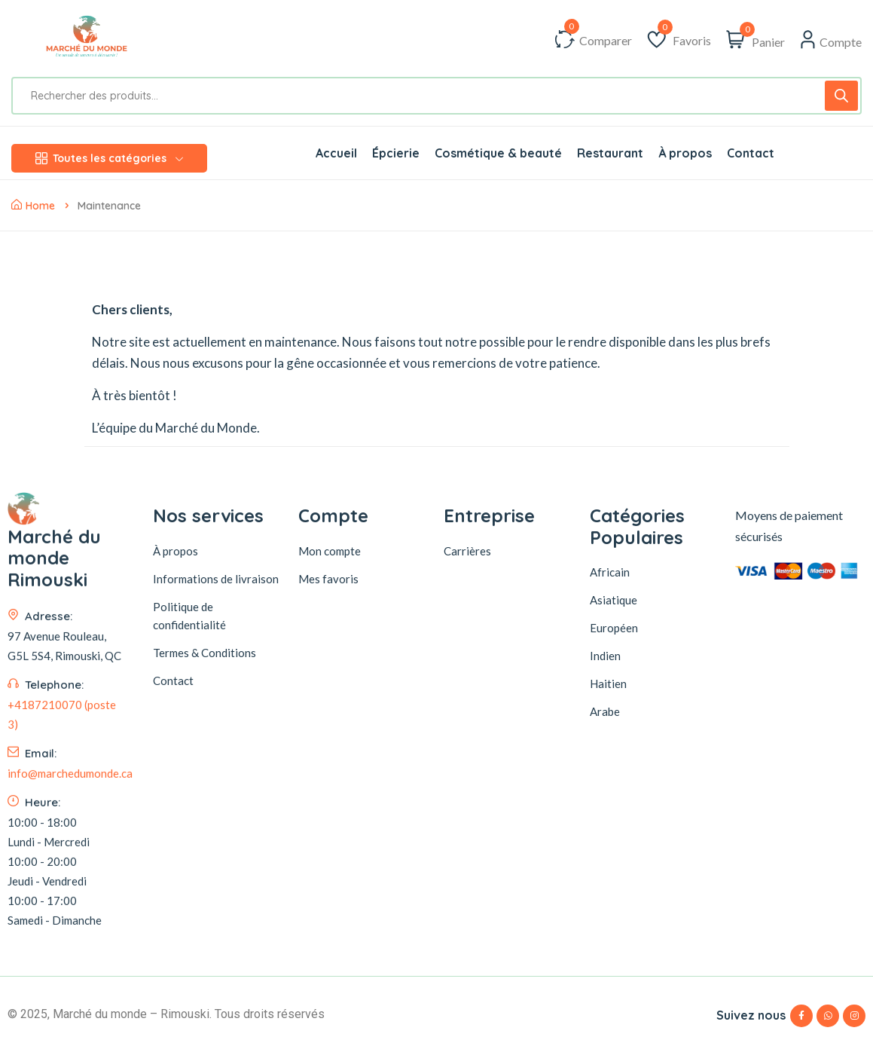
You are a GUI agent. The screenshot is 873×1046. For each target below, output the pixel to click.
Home (33, 206)
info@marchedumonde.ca (70, 800)
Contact (173, 680)
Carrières (467, 551)
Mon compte (329, 551)
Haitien (608, 683)
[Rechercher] (841, 96)
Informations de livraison (216, 579)
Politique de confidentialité (189, 616)
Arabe (605, 711)
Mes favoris (328, 579)
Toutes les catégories (109, 158)
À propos (175, 551)
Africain (610, 572)
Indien (605, 655)
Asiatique (613, 600)
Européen (614, 628)
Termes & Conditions (204, 652)
